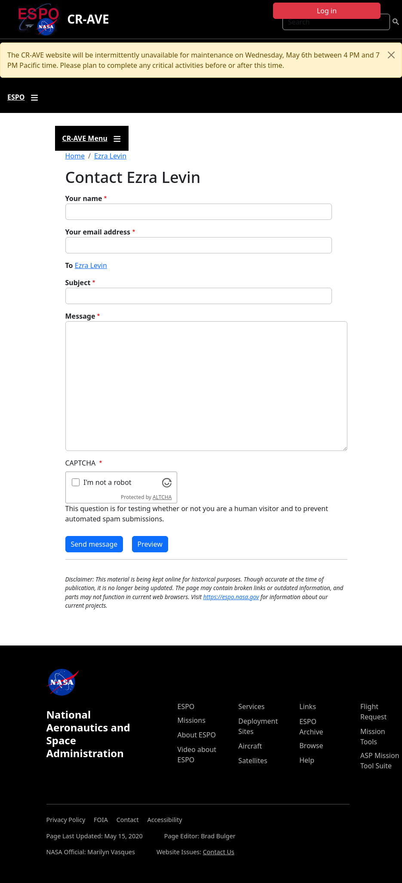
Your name (83, 198)
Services (251, 706)
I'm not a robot (107, 482)
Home (75, 156)
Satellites (252, 760)
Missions (192, 720)
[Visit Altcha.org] (167, 482)
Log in (327, 10)
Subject (78, 282)
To (69, 265)
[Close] (391, 55)
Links (307, 706)
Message (80, 316)
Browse (311, 745)
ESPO (186, 706)
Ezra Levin (110, 156)
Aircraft (250, 746)
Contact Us (218, 852)
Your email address (98, 232)
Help (306, 760)
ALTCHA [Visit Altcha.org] (162, 497)
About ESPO (197, 735)
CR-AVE (88, 19)
